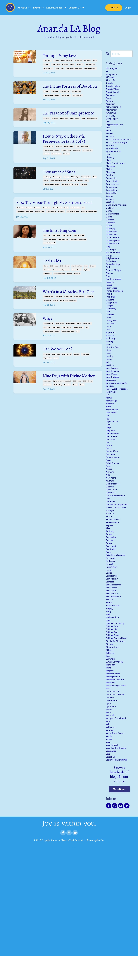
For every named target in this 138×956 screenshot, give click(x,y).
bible (108, 130)
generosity (111, 347)
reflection (111, 636)
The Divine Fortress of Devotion (64, 90)
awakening (78, 61)
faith (108, 299)
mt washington (114, 517)
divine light (75, 191)
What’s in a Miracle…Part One (68, 316)
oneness (110, 551)
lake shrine (112, 466)
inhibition (111, 412)
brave (95, 61)
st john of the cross (117, 728)
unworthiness (113, 796)
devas (109, 242)
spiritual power (114, 721)
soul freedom (51, 232)
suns (76, 199)
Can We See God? (59, 378)
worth (109, 837)
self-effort (76, 164)
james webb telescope (58, 195)
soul (108, 697)
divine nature (113, 272)
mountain (111, 514)
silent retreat (113, 687)
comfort (110, 194)
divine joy (80, 65)
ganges (110, 344)
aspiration (111, 109)
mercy (109, 500)
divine (109, 252)
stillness (77, 295)
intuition (110, 436)
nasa (86, 195)
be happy (87, 61)
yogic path (111, 860)
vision (82, 419)
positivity (111, 602)
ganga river (112, 340)
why (77, 359)
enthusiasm (112, 293)
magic (109, 483)
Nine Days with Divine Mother (65, 407)
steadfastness (56, 168)
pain (83, 229)
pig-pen (86, 291)
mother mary (58, 419)
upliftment (112, 803)
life (62, 69)
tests (109, 758)
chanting (111, 174)
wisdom (66, 168)
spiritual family (114, 711)
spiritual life (66, 102)
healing (110, 385)
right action (48, 386)
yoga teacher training (117, 850)
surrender (111, 748)
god (83, 131)
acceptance (47, 61)
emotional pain (77, 287)
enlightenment (48, 69)
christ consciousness (117, 181)
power (109, 605)
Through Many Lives (62, 56)
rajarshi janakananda (117, 629)
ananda (56, 61)
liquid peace (112, 476)
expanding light (114, 296)
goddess (110, 354)
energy (109, 286)
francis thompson (50, 260)
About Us (24, 7)
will (108, 823)
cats (108, 170)
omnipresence (92, 131)
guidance (111, 364)
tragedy (110, 762)
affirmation (112, 78)
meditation (85, 160)
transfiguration (114, 769)
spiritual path (77, 102)
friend (109, 330)
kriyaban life (76, 98)
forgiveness (47, 419)
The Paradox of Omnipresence (57, 123)
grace (109, 357)
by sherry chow (114, 167)
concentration (113, 201)
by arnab (46, 65)
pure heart (85, 383)
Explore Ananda (56, 7)
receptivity (112, 633)
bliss (108, 136)
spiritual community (117, 708)
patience (110, 582)
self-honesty (39, 232)
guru (57, 69)
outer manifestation (116, 561)
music (109, 520)
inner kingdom (63, 260)
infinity (46, 195)
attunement (60, 351)
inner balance (113, 415)
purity (109, 626)
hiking (109, 395)
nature (109, 531)
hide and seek (113, 391)
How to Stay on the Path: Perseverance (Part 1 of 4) (67, 152)
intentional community (118, 432)
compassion (112, 198)
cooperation (112, 208)
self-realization (67, 199)
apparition (47, 416)
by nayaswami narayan (24, 229)
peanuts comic (76, 291)
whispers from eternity (88, 232)
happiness (111, 374)
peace (109, 585)
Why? (48, 346)
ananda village (48, 324)
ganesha (110, 337)
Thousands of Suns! (62, 186)
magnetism (47, 328)
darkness (37, 229)
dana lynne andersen (117, 228)
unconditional (113, 786)
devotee (46, 131)
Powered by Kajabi (69, 952)
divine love (64, 131)
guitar (66, 229)
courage (65, 65)
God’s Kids (53, 283)
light (108, 473)
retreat (110, 640)
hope (108, 398)
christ (109, 177)
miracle (55, 328)
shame (69, 295)
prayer (109, 616)
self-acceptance (59, 295)
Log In (128, 7)
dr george (111, 279)
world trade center (116, 833)
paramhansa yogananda (74, 69)
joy (107, 446)
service (110, 680)
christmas (111, 184)
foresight (111, 316)
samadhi (111, 660)
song (108, 694)
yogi (108, 857)
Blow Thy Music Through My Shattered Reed (54, 220)
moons (80, 195)
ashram (110, 106)
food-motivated (114, 313)
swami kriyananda (90, 69)
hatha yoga (112, 381)
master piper (75, 229)
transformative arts (116, 772)
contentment (113, 204)
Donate (114, 7)
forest (109, 320)
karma (109, 449)
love (108, 480)
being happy (112, 126)
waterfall (111, 813)
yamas (56, 386)
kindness (110, 456)
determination (48, 160)
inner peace (112, 422)
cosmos (66, 191)
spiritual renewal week (118, 725)
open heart (112, 554)
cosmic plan (56, 65)
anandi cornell (113, 95)
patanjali (110, 578)
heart (109, 388)
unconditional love (116, 789)
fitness (109, 306)
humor (109, 405)
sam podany (113, 657)
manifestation (113, 490)
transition (111, 775)
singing (110, 691)
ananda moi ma (49, 351)
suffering (61, 232)
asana (109, 102)
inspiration (111, 429)
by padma (111, 160)
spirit (109, 704)
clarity (46, 287)
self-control (112, 667)
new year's (111, 541)
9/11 (108, 72)
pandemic (111, 568)
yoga (108, 843)
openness (111, 558)
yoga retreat (113, 847)
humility (92, 287)
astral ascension (66, 61)
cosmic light (57, 191)
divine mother (90, 65)
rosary (75, 419)
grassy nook (112, 361)
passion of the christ (117, 575)
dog (108, 276)
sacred (109, 650)
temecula (111, 755)
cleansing (111, 191)
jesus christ (72, 195)
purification (47, 295)
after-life (111, 82)
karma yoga (112, 453)
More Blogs (119, 893)
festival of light (79, 256)
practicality (112, 609)
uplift (109, 799)
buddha (110, 143)
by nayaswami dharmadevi (62, 416)
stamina (46, 168)
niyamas (76, 383)
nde (108, 537)
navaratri (67, 419)
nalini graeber (113, 524)
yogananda (112, 854)
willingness (112, 826)
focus (109, 310)
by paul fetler (113, 164)
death (72, 65)
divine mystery (78, 355)
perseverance (66, 164)
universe (84, 199)
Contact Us (76, 7)
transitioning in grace (117, 779)
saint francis (113, 653)
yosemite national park (118, 864)
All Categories (113, 68)
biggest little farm (116, 133)
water (109, 809)
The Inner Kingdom (62, 251)
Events (38, 7)
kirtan (109, 459)
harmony (111, 378)
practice (110, 612)
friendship (89, 324)
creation (110, 225)
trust (108, 782)
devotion (55, 98)
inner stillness (113, 425)
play (108, 599)
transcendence (114, 765)
